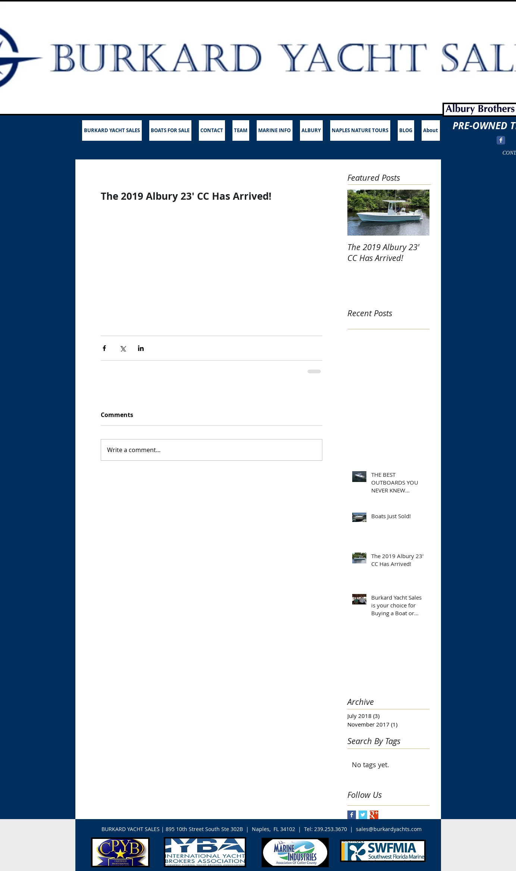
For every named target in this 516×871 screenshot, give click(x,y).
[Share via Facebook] (104, 348)
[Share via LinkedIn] (140, 348)
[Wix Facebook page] (501, 140)
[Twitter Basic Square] (363, 815)
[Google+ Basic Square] (374, 815)
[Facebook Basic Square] (351, 815)
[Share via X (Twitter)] (122, 348)
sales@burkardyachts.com (389, 829)
